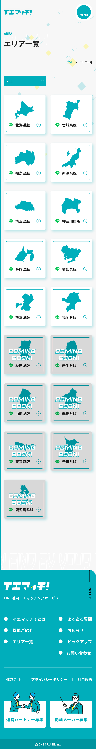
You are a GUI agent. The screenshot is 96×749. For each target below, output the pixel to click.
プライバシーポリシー (49, 679)
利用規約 (85, 679)
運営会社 (13, 679)
